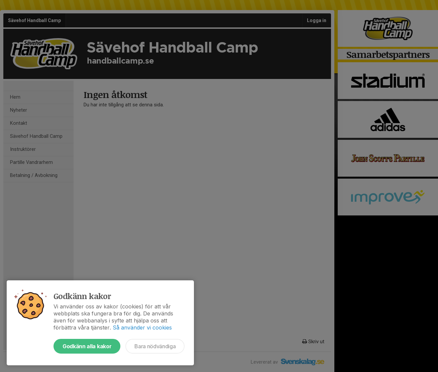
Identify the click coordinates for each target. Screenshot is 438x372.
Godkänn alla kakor (87, 346)
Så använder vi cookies (142, 327)
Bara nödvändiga (155, 346)
